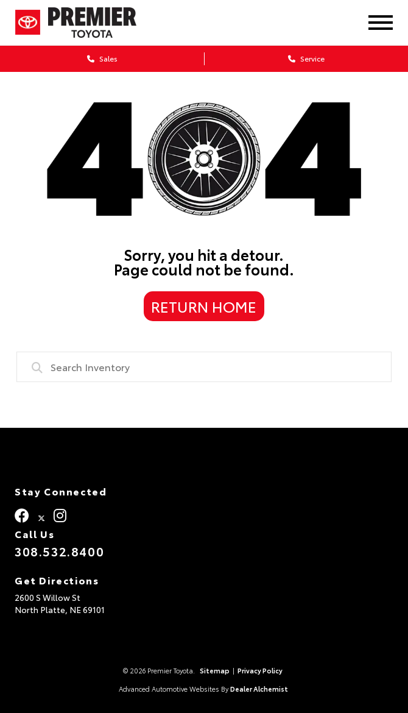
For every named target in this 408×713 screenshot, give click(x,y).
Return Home (203, 306)
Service (306, 58)
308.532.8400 (59, 551)
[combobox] (204, 367)
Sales (102, 58)
